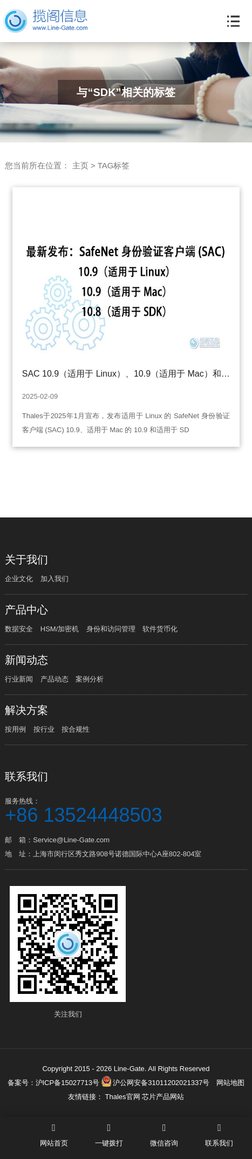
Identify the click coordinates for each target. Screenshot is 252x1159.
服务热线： (126, 809)
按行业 (44, 729)
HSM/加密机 (59, 629)
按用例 (15, 729)
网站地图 (230, 1083)
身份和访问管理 (110, 629)
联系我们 (26, 776)
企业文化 (19, 579)
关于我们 (26, 559)
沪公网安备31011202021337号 (155, 1083)
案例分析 (90, 679)
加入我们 (54, 579)
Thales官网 (123, 1097)
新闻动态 (26, 660)
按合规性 (76, 729)
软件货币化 (160, 629)
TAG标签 (114, 165)
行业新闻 (19, 679)
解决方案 (26, 710)
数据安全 (19, 629)
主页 (80, 165)
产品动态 (54, 679)
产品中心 (26, 610)
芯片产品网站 (163, 1097)
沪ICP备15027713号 (68, 1083)
